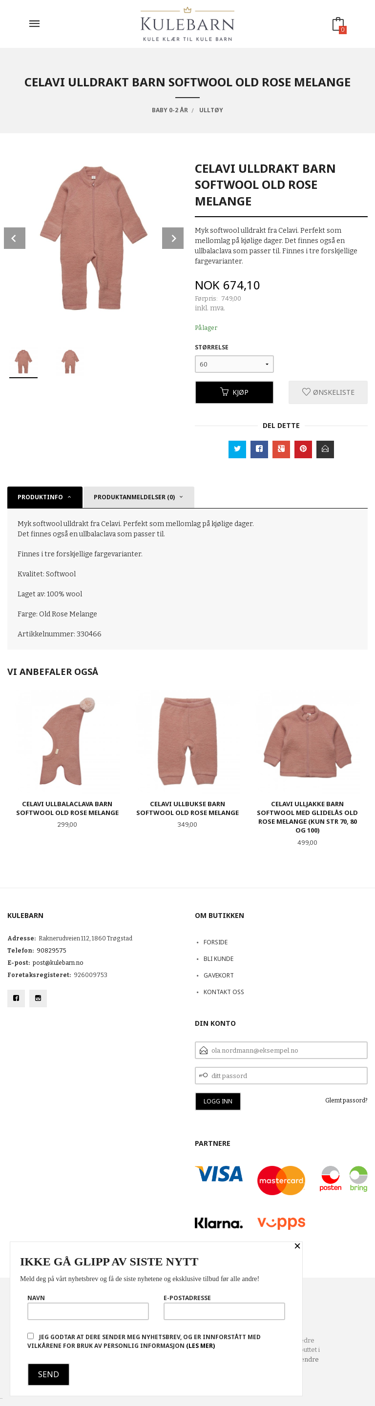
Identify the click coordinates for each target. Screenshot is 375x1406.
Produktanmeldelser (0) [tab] (134, 497)
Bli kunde (218, 959)
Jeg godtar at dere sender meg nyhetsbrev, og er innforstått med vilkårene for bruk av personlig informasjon (144, 1341)
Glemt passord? (346, 1100)
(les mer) (200, 1346)
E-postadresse (224, 1307)
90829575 (51, 950)
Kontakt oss (224, 992)
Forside (216, 942)
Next (173, 238)
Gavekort (219, 975)
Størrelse (212, 347)
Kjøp (234, 392)
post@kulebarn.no (58, 962)
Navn (88, 1307)
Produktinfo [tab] (40, 497)
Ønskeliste (328, 392)
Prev (14, 238)
